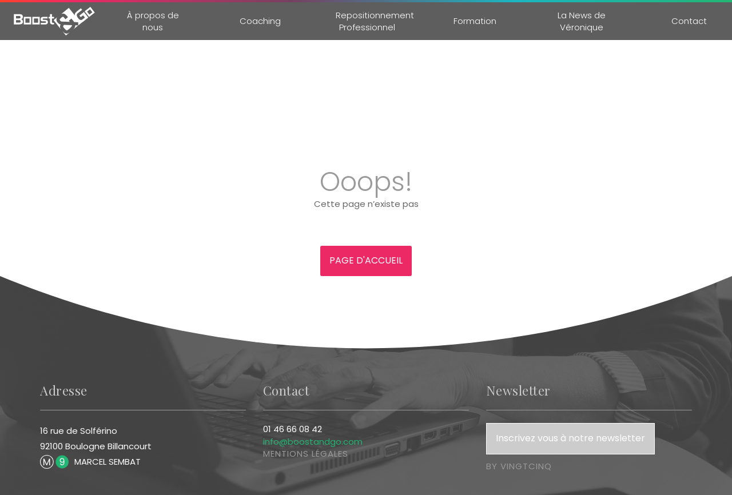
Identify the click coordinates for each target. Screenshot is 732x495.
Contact (689, 21)
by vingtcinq (519, 466)
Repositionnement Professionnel (375, 21)
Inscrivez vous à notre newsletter (570, 438)
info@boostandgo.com (313, 442)
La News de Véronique (582, 21)
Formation (474, 21)
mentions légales (305, 454)
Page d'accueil (366, 260)
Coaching (260, 21)
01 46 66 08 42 (292, 429)
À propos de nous (153, 21)
